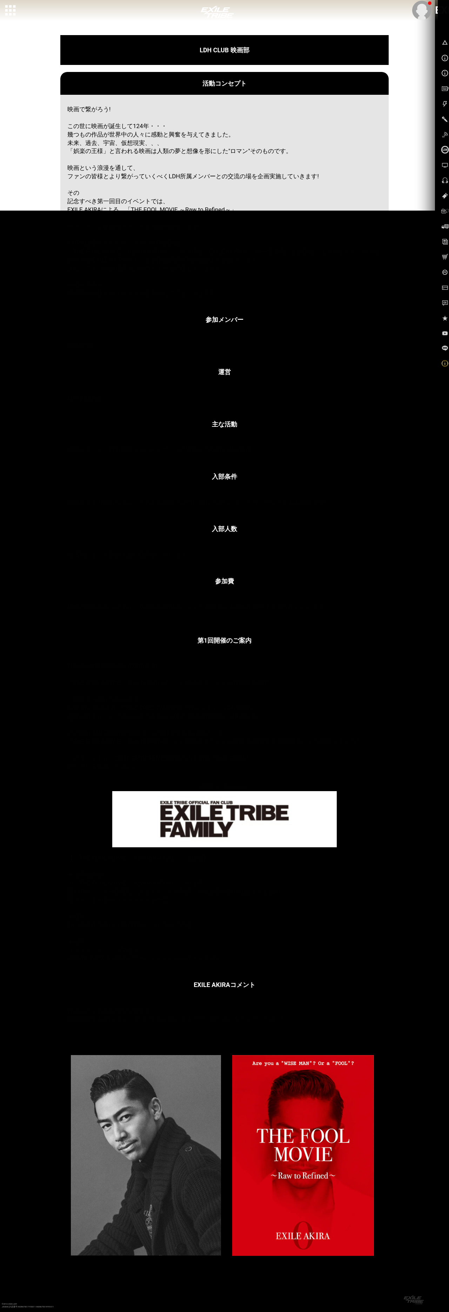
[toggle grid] (11, 11)
